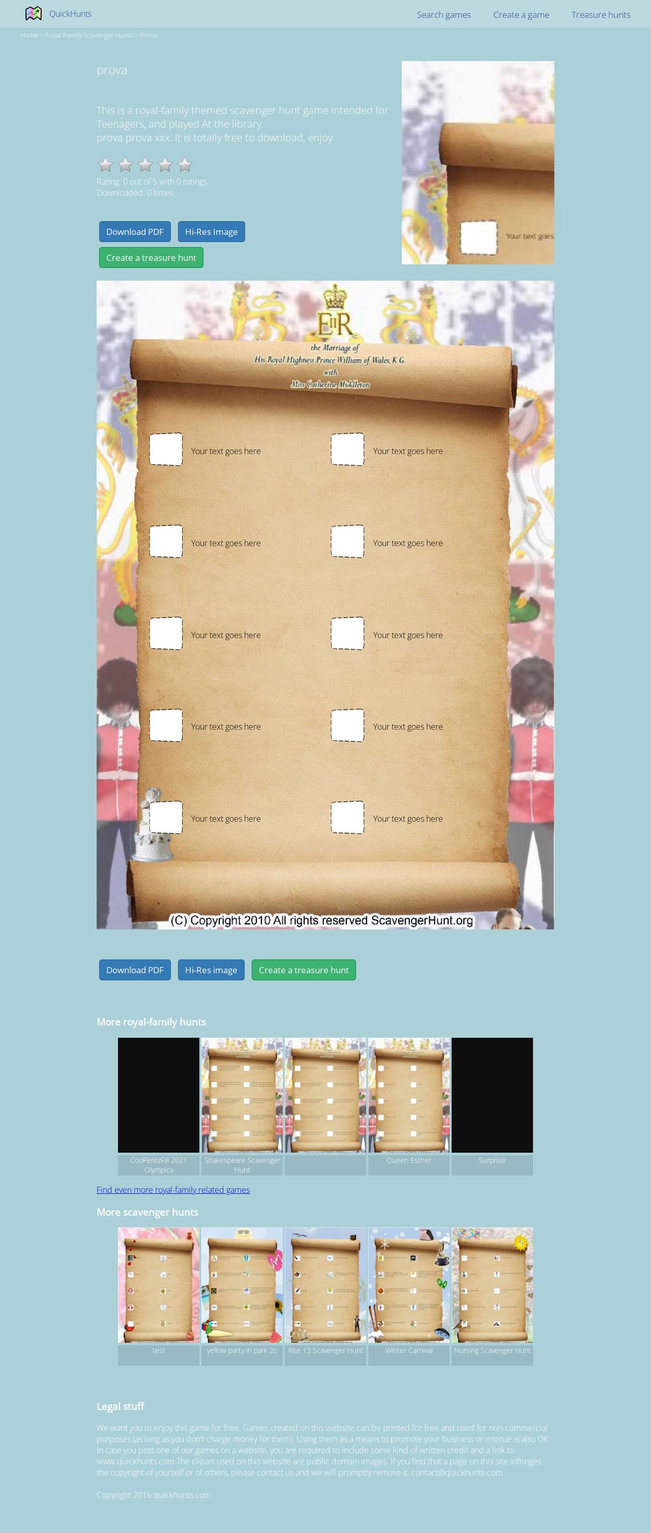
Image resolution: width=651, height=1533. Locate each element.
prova (148, 35)
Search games (444, 14)
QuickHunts (70, 13)
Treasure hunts (601, 14)
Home (29, 35)
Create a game (521, 14)
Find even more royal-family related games (173, 1189)
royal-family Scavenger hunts (89, 35)
